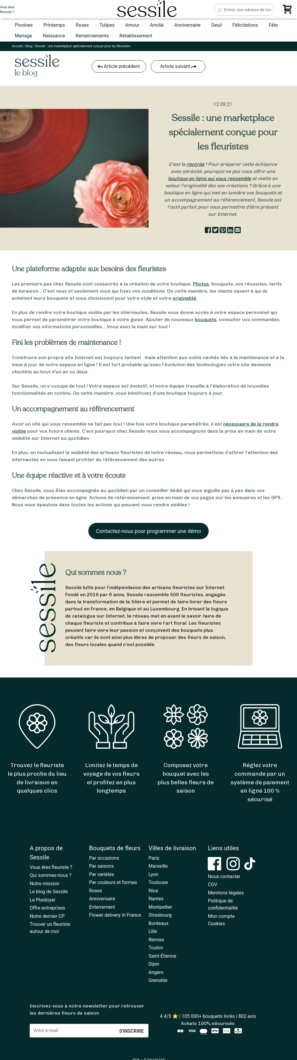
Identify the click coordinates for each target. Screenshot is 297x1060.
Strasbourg (160, 915)
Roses (82, 25)
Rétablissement (135, 36)
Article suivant (178, 66)
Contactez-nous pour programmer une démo (148, 531)
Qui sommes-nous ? (50, 875)
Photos (201, 284)
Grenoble (157, 980)
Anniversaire (187, 25)
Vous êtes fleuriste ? (51, 867)
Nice (153, 891)
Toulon (155, 947)
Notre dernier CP (47, 916)
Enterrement (102, 907)
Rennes (156, 939)
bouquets (205, 319)
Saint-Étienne (162, 956)
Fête (273, 25)
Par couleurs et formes (113, 882)
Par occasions (104, 858)
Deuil (216, 25)
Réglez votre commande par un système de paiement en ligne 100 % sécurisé (260, 782)
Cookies (216, 923)
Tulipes (106, 25)
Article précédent (119, 66)
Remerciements (92, 36)
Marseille (158, 866)
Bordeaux (158, 923)
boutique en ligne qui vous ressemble (209, 178)
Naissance (54, 36)
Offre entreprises (47, 908)
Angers (155, 972)
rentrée (195, 164)
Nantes (156, 899)
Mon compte (221, 916)
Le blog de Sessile (49, 891)
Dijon (153, 964)
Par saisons (101, 866)
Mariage (23, 36)
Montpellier (160, 907)
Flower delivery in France (115, 915)
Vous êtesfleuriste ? (7, 9)
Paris (153, 858)
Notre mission (44, 883)
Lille (152, 931)
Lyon (153, 874)
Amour (132, 25)
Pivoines (24, 25)
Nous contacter (224, 876)
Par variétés (101, 874)
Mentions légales (226, 893)
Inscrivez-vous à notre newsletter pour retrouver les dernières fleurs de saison (87, 1009)
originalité (184, 298)
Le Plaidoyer (42, 900)
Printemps (54, 25)
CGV (212, 884)
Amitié (157, 25)
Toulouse (158, 882)
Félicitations (245, 25)
